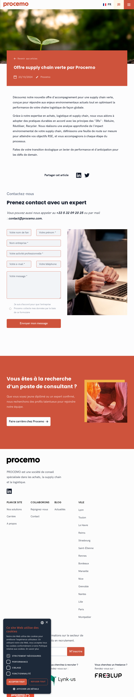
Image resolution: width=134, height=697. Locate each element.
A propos (12, 523)
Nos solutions (14, 509)
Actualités (59, 509)
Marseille (83, 571)
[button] (107, 4)
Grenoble (83, 586)
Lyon (81, 510)
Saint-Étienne (86, 548)
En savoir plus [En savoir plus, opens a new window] (32, 649)
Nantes (82, 594)
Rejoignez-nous (39, 509)
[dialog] (27, 656)
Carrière (11, 516)
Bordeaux (83, 563)
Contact (35, 516)
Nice (80, 578)
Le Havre (83, 525)
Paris (81, 609)
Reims (81, 532)
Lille (80, 601)
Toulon (82, 517)
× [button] (46, 622)
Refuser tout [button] (38, 681)
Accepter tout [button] (17, 681)
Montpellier (84, 617)
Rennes (82, 555)
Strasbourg (84, 540)
